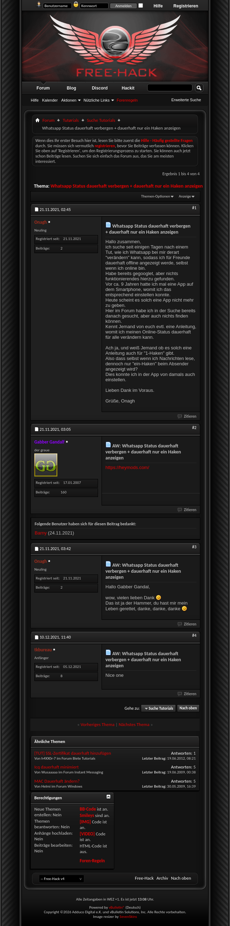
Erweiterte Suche (186, 100)
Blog (71, 88)
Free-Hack (144, 878)
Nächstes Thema (134, 724)
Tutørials (71, 120)
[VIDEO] (87, 833)
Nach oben (188, 708)
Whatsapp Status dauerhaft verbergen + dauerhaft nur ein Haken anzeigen (127, 186)
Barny (41, 533)
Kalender (50, 100)
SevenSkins (128, 916)
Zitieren (187, 416)
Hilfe (158, 6)
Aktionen (68, 100)
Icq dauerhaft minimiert (56, 767)
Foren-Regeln (92, 860)
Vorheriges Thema (98, 724)
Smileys (87, 815)
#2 (194, 427)
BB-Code (88, 809)
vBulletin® (117, 907)
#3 (194, 546)
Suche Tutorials (101, 120)
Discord (100, 88)
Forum (43, 88)
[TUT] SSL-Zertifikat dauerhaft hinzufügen (72, 753)
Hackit (128, 88)
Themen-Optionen (155, 196)
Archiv (162, 878)
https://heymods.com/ (127, 467)
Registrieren (185, 6)
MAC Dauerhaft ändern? (57, 781)
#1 (194, 207)
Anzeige (185, 196)
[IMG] (85, 821)
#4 (194, 635)
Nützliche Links (97, 100)
